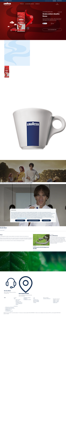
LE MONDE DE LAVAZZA (27, 299)
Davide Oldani (3, 227)
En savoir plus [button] (3, 230)
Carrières (34, 302)
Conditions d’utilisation (46, 298)
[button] (57, 4)
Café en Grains (18, 299)
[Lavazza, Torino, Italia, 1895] (7, 3)
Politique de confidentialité (9, 307)
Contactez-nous (35, 299)
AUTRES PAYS (55, 302)
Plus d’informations (52, 29)
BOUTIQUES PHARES (24, 293)
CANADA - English (56, 301)
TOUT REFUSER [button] (46, 220)
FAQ (34, 298)
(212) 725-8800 (36, 301)
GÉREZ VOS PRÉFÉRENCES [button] (33, 220)
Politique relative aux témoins (10, 308)
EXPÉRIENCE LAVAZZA (27, 297)
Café (14, 298)
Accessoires (16, 306)
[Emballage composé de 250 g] (45, 23)
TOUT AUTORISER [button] (20, 220)
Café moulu (17, 300)
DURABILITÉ (25, 298)
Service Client (7, 290)
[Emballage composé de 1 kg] (52, 23)
